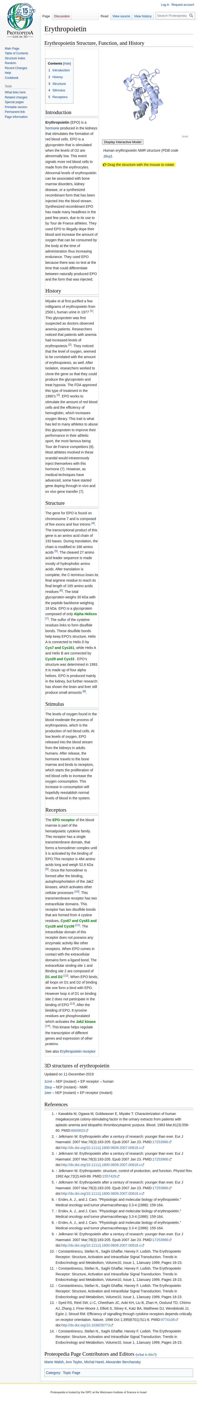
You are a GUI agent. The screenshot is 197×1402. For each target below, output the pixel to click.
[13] (72, 1003)
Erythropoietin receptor (77, 1051)
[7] (47, 618)
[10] (76, 891)
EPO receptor (63, 820)
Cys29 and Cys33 (59, 659)
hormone (52, 128)
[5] (56, 551)
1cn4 (48, 1081)
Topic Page (71, 1373)
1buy (107, 156)
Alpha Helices (85, 614)
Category (53, 1373)
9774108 (168, 1320)
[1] (91, 311)
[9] (47, 869)
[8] (84, 691)
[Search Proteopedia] (175, 15)
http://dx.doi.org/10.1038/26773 (85, 1325)
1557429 (109, 1176)
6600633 (78, 1130)
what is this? (146, 1354)
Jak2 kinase (86, 1022)
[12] (65, 975)
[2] (69, 344)
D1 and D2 (53, 977)
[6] (61, 590)
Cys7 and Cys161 (59, 648)
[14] (47, 1026)
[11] (77, 925)
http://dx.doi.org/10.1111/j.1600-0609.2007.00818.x (101, 1148)
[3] (58, 395)
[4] (93, 523)
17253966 (160, 1142)
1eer (47, 1093)
